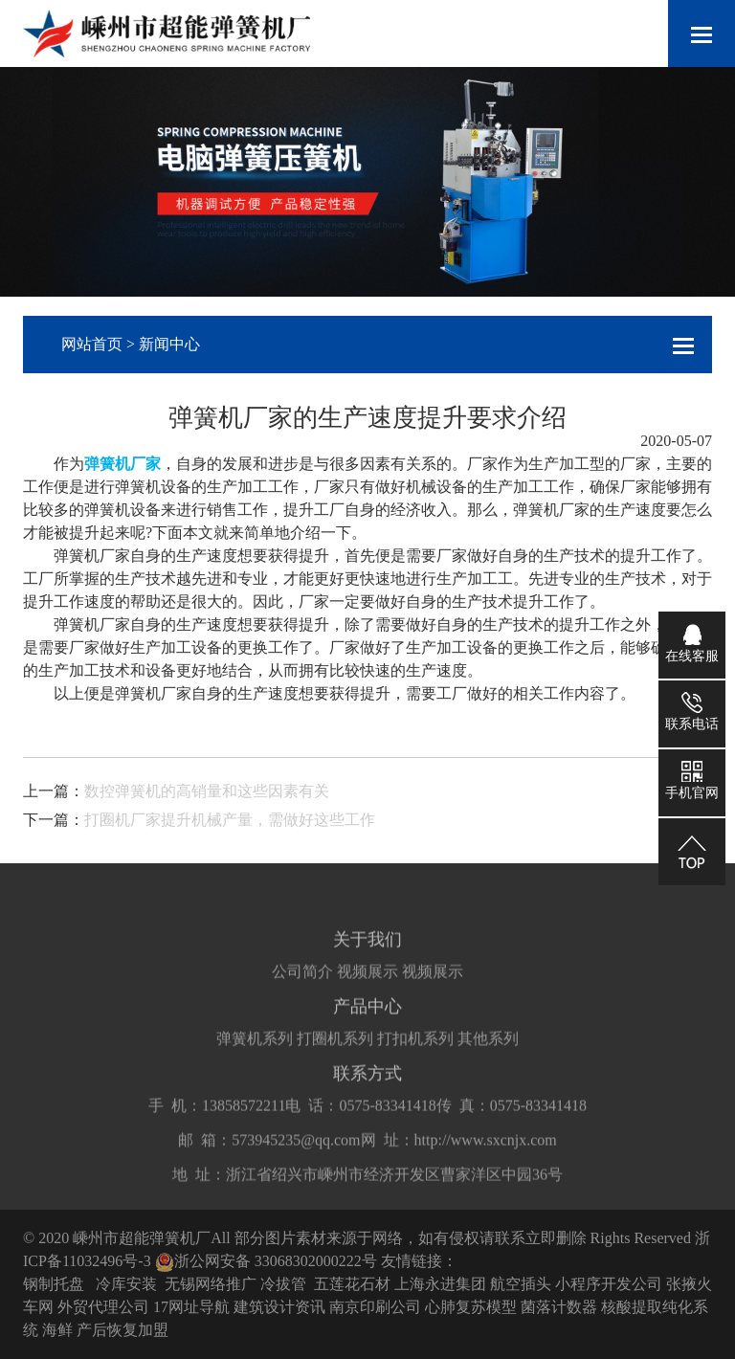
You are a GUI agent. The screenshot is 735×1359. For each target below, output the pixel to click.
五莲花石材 (352, 1284)
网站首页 (91, 344)
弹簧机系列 (254, 1055)
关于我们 (367, 956)
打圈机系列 (335, 1055)
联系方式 (367, 1090)
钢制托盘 (53, 1284)
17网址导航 (191, 1307)
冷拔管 (283, 1284)
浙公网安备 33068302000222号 (266, 1261)
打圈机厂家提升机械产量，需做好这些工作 (229, 820)
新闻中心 (169, 344)
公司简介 (302, 988)
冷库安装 (126, 1284)
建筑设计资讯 (279, 1307)
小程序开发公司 (608, 1284)
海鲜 (57, 1330)
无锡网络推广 (210, 1284)
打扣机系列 (415, 1055)
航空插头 (520, 1284)
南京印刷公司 (375, 1307)
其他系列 (488, 1055)
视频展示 (367, 988)
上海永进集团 (440, 1284)
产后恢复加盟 (122, 1330)
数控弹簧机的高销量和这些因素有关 (206, 791)
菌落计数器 (559, 1307)
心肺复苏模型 (471, 1307)
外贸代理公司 (103, 1307)
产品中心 (367, 1023)
